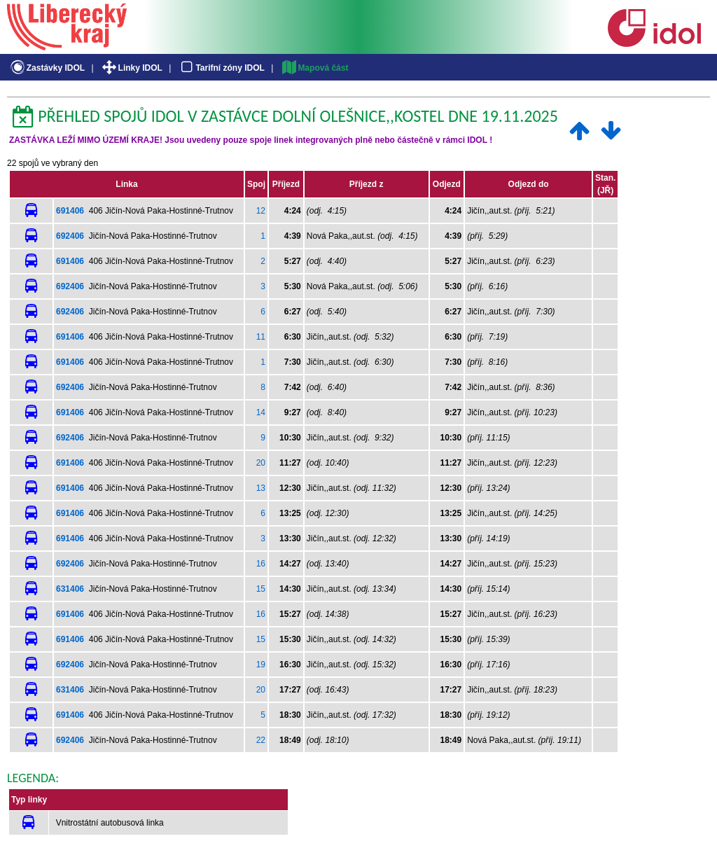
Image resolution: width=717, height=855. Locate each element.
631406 (70, 589)
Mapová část (314, 68)
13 (260, 488)
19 (260, 664)
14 (260, 412)
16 (260, 564)
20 (260, 463)
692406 (70, 236)
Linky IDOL (131, 68)
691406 (70, 211)
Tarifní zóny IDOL (221, 68)
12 (260, 211)
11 (260, 337)
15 (260, 589)
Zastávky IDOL (46, 68)
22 (260, 740)
